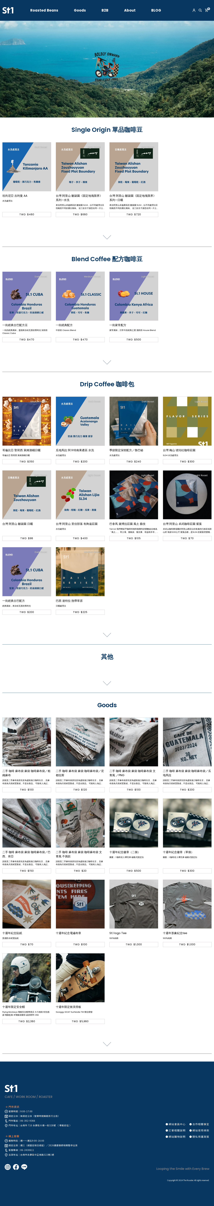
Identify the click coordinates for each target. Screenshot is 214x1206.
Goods (80, 10)
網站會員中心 (177, 1124)
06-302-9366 (27, 1120)
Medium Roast (92, 276)
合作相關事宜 (200, 1124)
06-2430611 (27, 1150)
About (130, 10)
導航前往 (64, 1125)
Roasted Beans (44, 10)
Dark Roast (41, 147)
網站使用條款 (200, 1130)
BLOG (156, 10)
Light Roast (94, 147)
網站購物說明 (177, 1136)
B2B (105, 10)
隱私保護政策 (200, 1136)
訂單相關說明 (177, 1130)
